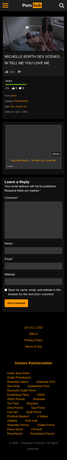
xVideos (12, 420)
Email (9, 258)
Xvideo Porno (45, 425)
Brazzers (32, 403)
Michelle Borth (21, 101)
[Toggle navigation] (5, 5)
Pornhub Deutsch (18, 416)
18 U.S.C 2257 (33, 327)
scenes (19, 106)
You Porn (13, 403)
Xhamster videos (17, 381)
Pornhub (36, 429)
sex (25, 106)
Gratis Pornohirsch (19, 377)
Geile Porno (33, 412)
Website (10, 274)
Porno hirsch (15, 429)
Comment (12, 197)
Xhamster (39, 399)
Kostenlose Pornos (42, 433)
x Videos (42, 416)
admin (14, 95)
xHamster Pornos (18, 425)
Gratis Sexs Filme (18, 373)
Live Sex (12, 412)
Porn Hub (31, 420)
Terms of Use (33, 346)
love (12, 106)
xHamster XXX (45, 381)
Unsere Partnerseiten (33, 363)
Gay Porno (38, 407)
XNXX (41, 394)
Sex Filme (13, 386)
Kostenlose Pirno (38, 386)
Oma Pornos (15, 407)
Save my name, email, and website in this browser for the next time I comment (34, 292)
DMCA (33, 334)
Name (9, 243)
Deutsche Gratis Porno (21, 390)
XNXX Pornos (16, 399)
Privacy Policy (34, 340)
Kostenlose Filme (18, 394)
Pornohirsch (14, 433)
